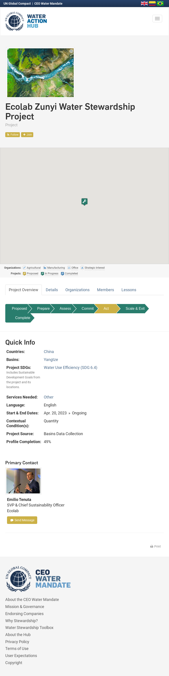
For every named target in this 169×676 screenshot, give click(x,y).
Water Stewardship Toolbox (29, 627)
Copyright (13, 662)
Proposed (19, 308)
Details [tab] (52, 289)
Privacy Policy (17, 641)
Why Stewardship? (21, 620)
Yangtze (51, 359)
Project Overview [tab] (23, 289)
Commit (88, 308)
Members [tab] (105, 289)
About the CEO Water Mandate (32, 599)
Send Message (22, 520)
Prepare (43, 308)
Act (106, 308)
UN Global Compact (17, 3)
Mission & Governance (24, 606)
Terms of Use (17, 648)
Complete (22, 318)
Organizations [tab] (77, 289)
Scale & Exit (135, 308)
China (49, 351)
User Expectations (21, 655)
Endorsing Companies (24, 613)
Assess (65, 308)
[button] (84, 202)
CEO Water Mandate (48, 3)
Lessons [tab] (128, 289)
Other (48, 397)
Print (155, 546)
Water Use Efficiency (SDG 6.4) (70, 367)
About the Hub (18, 634)
